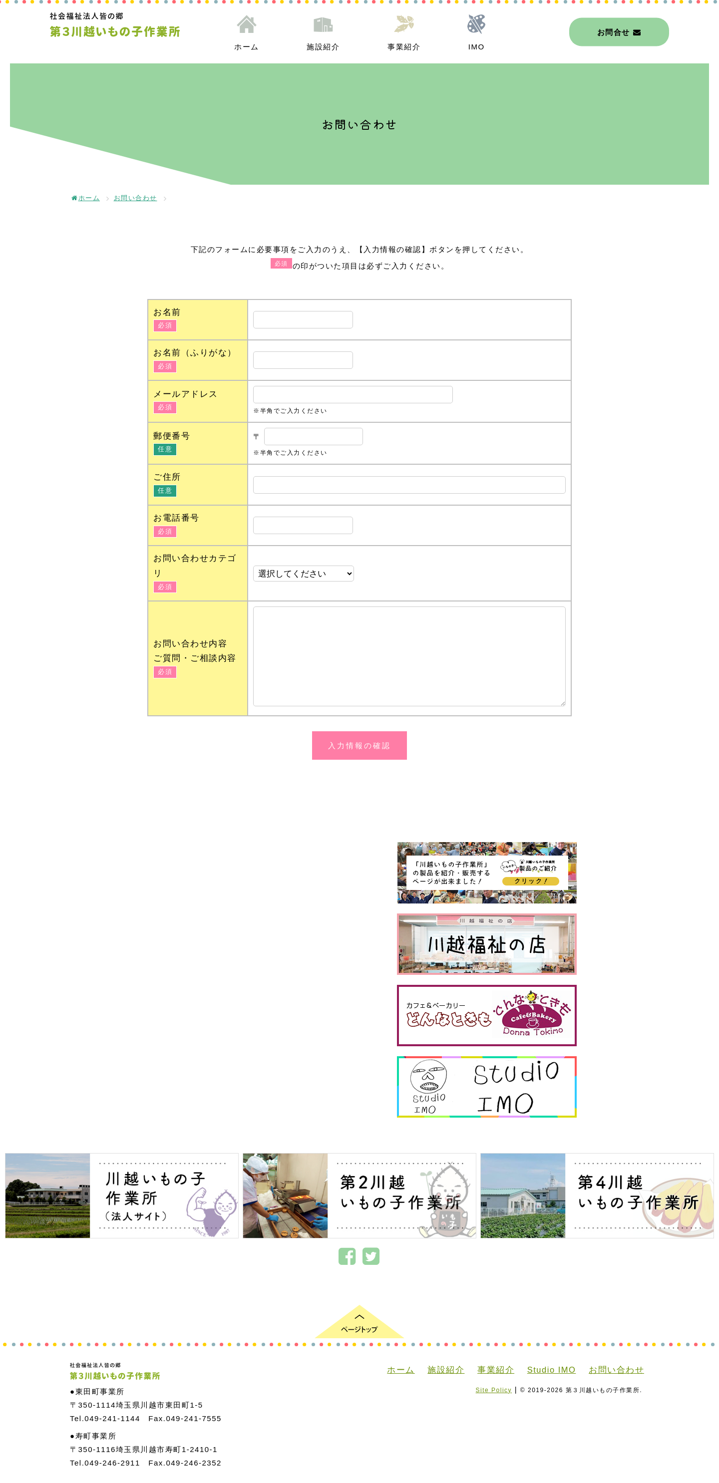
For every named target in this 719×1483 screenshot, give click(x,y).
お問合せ (619, 31)
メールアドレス (185, 393)
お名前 (167, 311)
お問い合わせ (135, 198)
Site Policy (494, 1390)
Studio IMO (551, 1369)
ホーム (246, 46)
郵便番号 (171, 435)
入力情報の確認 (359, 745)
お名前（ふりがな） (195, 352)
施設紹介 (323, 46)
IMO (476, 46)
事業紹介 (403, 46)
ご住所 (167, 476)
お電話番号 (176, 517)
